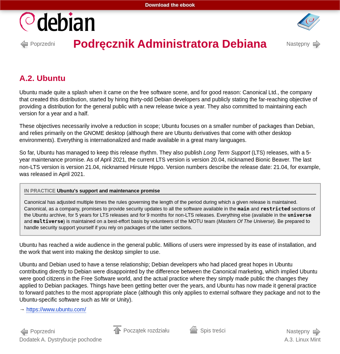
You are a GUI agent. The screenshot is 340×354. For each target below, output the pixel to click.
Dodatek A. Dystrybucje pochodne (61, 335)
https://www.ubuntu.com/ (56, 309)
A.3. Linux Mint (302, 335)
